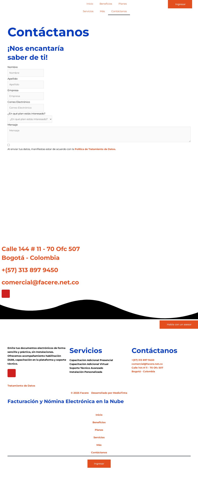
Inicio (89, 3)
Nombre (13, 67)
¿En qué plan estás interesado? (26, 114)
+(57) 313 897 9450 (34, 271)
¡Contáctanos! (22, 156)
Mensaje (13, 125)
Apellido (12, 78)
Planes (123, 3)
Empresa (13, 90)
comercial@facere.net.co (47, 283)
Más (102, 11)
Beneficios (106, 3)
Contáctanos (119, 11)
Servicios (88, 11)
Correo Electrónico (19, 102)
